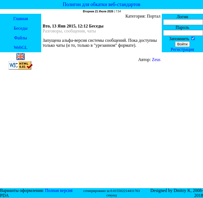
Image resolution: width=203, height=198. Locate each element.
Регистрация (182, 49)
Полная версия (59, 190)
